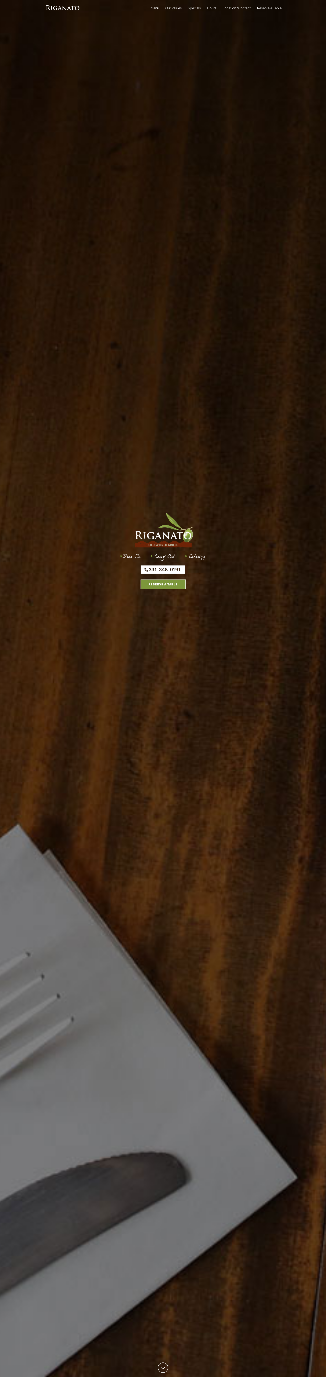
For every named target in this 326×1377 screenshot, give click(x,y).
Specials (194, 11)
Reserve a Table (269, 11)
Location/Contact (236, 11)
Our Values (173, 11)
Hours (211, 11)
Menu (155, 11)
